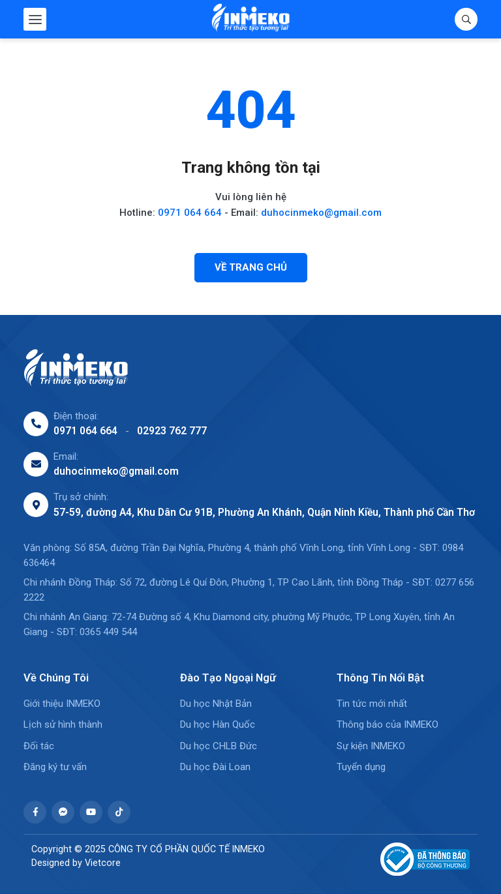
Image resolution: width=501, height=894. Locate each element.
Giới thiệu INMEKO (61, 703)
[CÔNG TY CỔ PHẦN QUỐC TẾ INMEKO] (250, 19)
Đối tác (38, 746)
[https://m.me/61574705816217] (63, 812)
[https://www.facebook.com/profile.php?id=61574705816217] (34, 812)
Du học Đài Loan (215, 767)
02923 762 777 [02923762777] (172, 431)
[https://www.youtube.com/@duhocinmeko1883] (91, 812)
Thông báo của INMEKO (387, 724)
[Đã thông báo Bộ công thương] (419, 859)
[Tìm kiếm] (466, 19)
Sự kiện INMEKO (371, 746)
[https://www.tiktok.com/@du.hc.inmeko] (119, 812)
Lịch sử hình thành (62, 724)
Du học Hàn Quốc (217, 724)
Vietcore (103, 862)
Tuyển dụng (361, 767)
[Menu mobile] (34, 19)
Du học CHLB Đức (218, 746)
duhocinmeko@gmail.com (321, 212)
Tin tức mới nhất (372, 703)
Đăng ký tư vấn (55, 767)
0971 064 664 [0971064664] (85, 431)
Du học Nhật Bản (216, 703)
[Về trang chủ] (250, 267)
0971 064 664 (190, 212)
